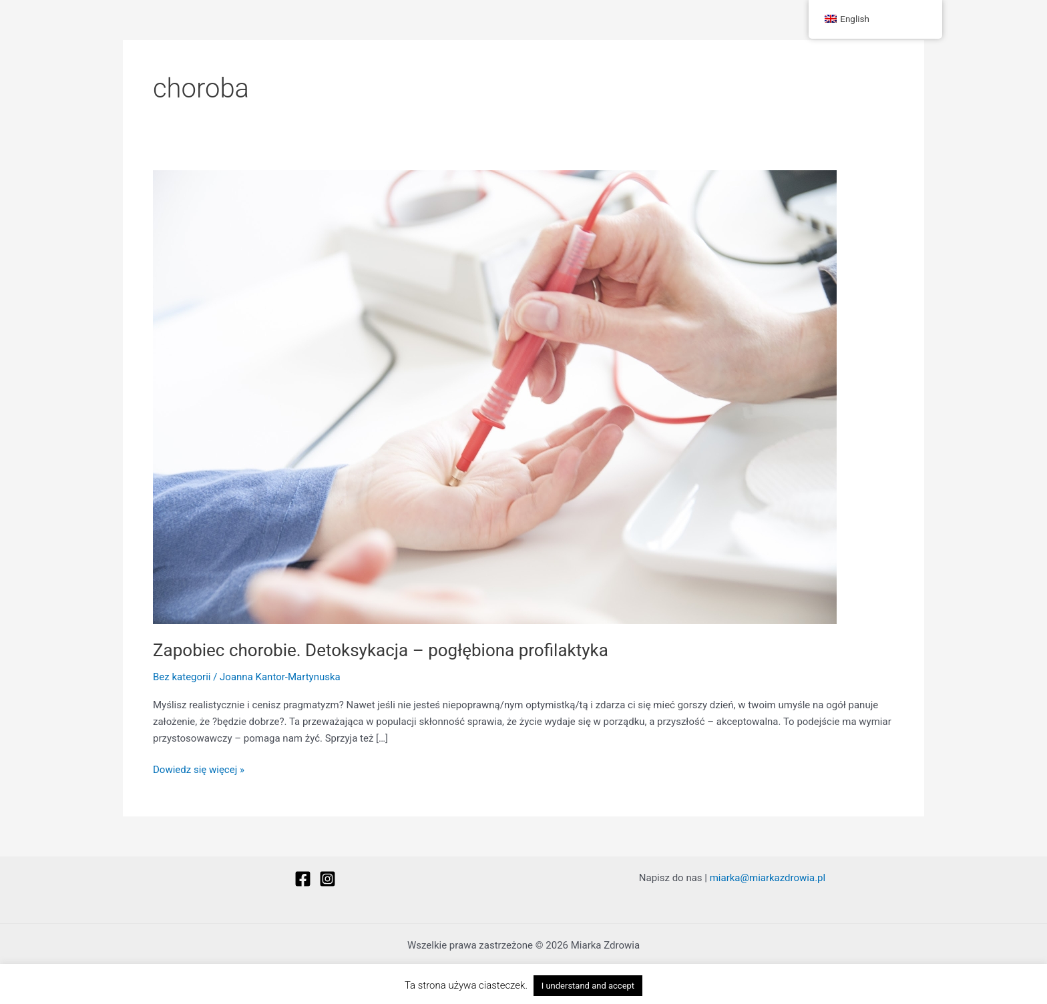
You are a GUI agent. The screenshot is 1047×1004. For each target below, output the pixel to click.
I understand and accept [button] (588, 986)
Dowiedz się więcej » (198, 769)
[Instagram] (327, 878)
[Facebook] (302, 878)
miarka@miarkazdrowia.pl (767, 878)
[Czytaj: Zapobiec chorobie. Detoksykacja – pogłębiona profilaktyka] (495, 397)
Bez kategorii (181, 677)
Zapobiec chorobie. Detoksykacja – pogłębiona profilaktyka (380, 650)
